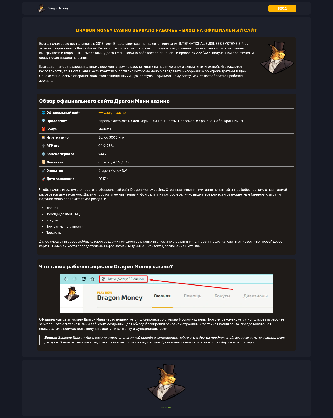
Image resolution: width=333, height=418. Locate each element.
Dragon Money (53, 8)
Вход (282, 8)
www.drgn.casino (112, 113)
